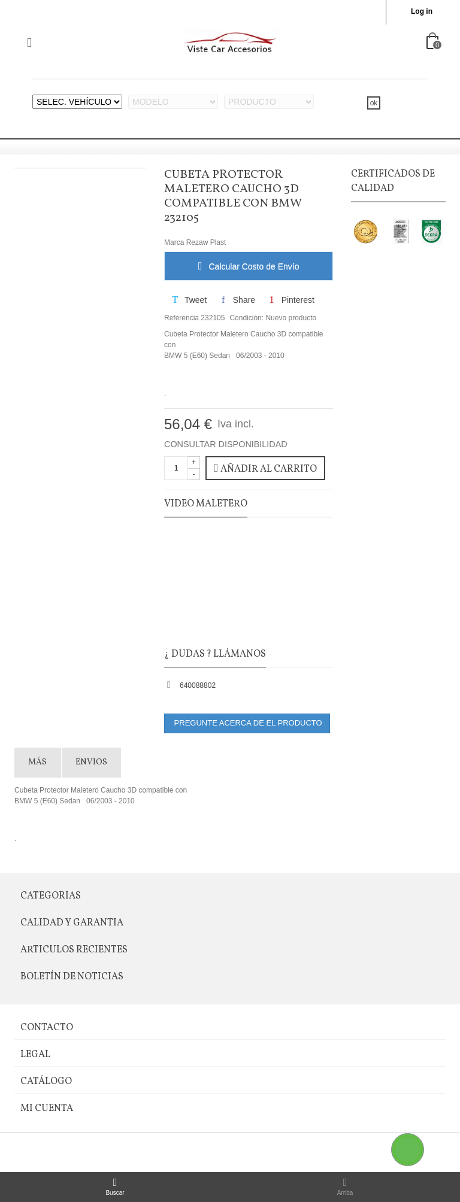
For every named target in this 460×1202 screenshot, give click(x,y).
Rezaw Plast (206, 242)
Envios (91, 762)
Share (237, 300)
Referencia (181, 318)
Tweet (188, 300)
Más (37, 762)
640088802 (198, 685)
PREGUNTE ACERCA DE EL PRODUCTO (247, 722)
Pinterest (290, 300)
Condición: (246, 318)
